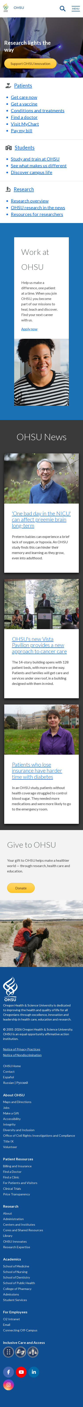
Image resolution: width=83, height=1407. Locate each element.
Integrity (9, 1124)
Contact (9, 1071)
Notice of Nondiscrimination (22, 1055)
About (7, 1213)
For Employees (15, 1312)
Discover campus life (31, 172)
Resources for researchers (37, 214)
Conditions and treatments (37, 110)
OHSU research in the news (38, 207)
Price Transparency (16, 1194)
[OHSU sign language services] (21, 1357)
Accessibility (12, 1119)
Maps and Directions (17, 1102)
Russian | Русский (15, 1083)
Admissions (11, 1294)
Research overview (29, 200)
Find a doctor (24, 117)
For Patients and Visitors (20, 1183)
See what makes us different (39, 165)
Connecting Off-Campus (20, 1330)
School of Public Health (19, 1283)
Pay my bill (21, 130)
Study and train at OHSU (35, 158)
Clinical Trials (12, 1188)
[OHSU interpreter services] (33, 1357)
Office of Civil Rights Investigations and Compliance (39, 1135)
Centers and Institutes (19, 1224)
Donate (21, 888)
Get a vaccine (24, 103)
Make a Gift (11, 1113)
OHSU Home (12, 1066)
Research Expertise (16, 1247)
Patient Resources (18, 1159)
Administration (13, 1219)
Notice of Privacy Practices (21, 1049)
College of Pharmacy (17, 1289)
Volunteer (10, 1147)
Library (7, 1236)
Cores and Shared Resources (23, 1230)
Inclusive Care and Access (24, 1342)
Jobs (6, 1107)
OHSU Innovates (15, 1241)
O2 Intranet (11, 1319)
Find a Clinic (11, 1177)
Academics (12, 1259)
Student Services (15, 1300)
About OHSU (14, 1095)
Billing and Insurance (17, 1166)
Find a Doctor (12, 1172)
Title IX (8, 1141)
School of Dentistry (16, 1277)
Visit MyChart (25, 123)
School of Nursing (15, 1272)
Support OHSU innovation (30, 63)
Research (10, 1206)
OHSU (19, 7)
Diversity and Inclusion (19, 1130)
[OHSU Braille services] (9, 1357)
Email (6, 1324)
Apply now (29, 329)
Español (8, 1077)
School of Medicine (16, 1266)
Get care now (24, 97)
